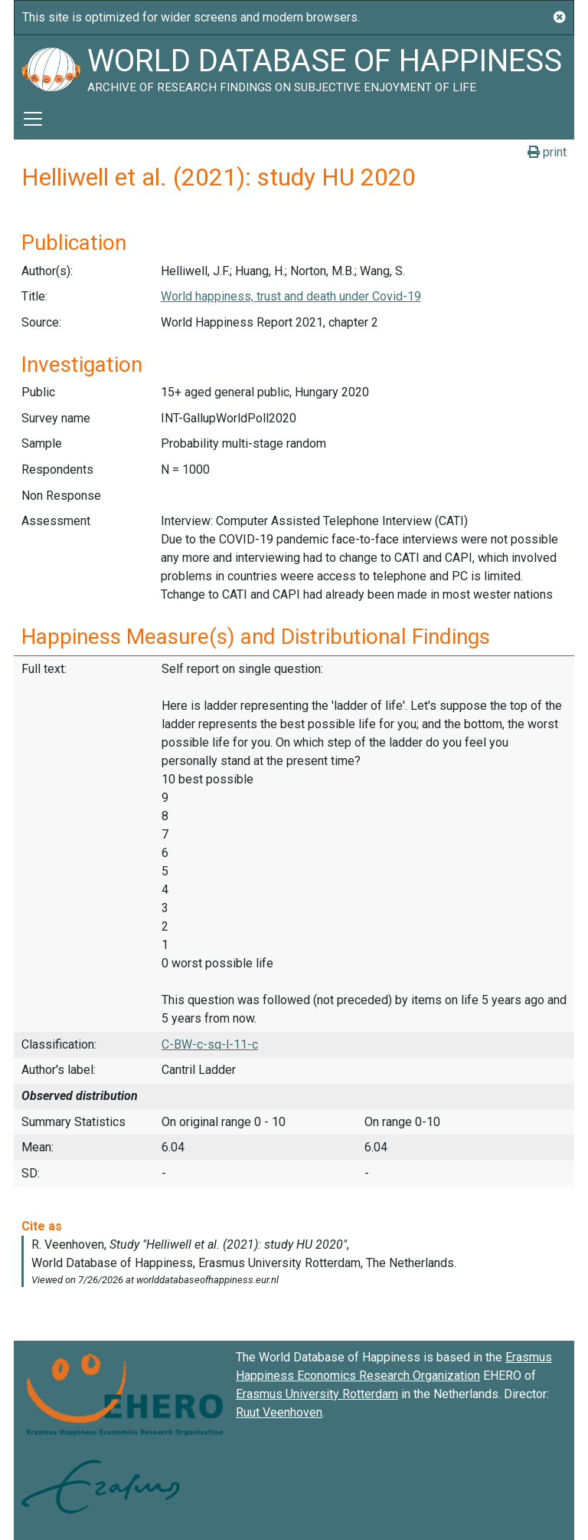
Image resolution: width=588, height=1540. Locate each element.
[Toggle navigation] (32, 118)
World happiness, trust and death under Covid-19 (291, 296)
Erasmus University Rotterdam (317, 1394)
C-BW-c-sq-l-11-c (210, 1044)
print (547, 152)
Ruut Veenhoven (279, 1412)
